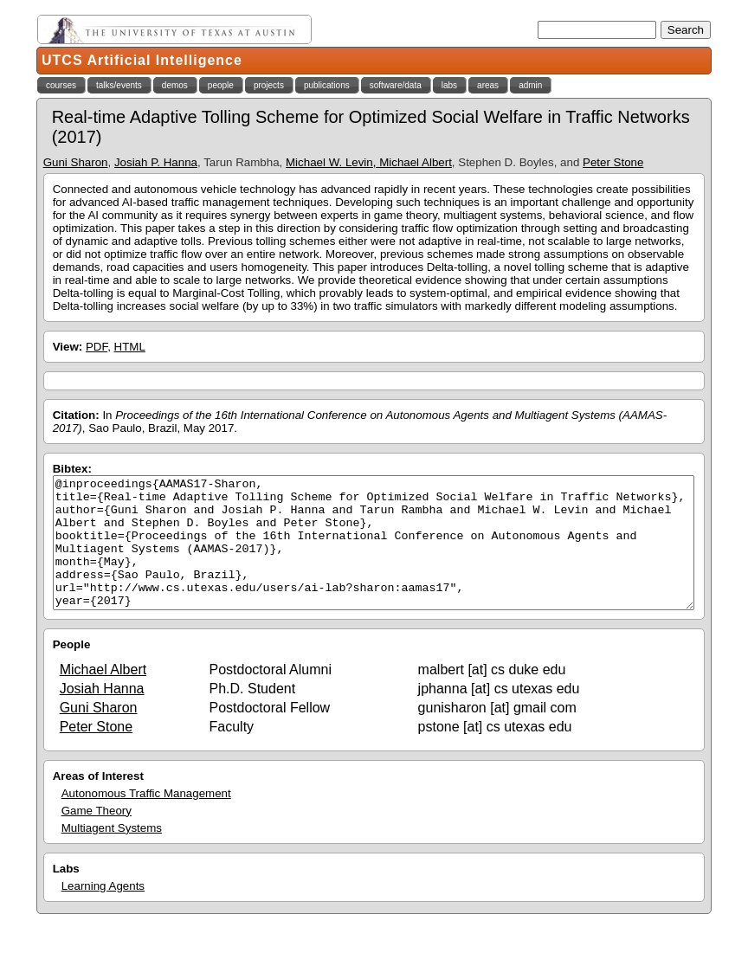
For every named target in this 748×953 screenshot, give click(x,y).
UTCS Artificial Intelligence (142, 60)
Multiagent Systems (111, 853)
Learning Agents (103, 911)
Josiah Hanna (102, 714)
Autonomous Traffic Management (146, 819)
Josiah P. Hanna (155, 162)
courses (61, 85)
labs (449, 85)
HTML (129, 346)
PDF (96, 346)
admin (530, 85)
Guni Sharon (75, 162)
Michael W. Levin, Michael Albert (369, 162)
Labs (66, 894)
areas (488, 85)
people (221, 85)
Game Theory (96, 836)
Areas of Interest (98, 801)
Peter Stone (613, 162)
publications (327, 85)
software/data (396, 85)
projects (269, 85)
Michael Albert (103, 695)
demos (175, 85)
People (72, 670)
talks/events (119, 85)
